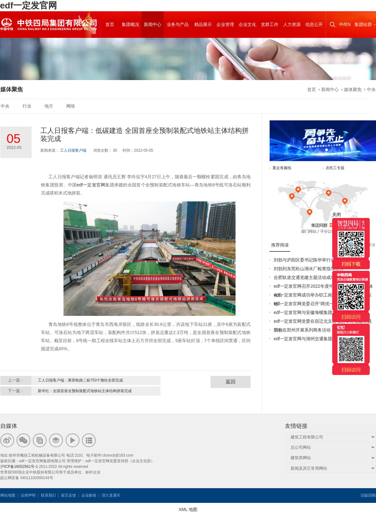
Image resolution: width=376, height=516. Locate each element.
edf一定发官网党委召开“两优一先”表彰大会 (315, 303)
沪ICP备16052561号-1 (19, 466)
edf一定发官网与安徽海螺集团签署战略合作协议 (320, 312)
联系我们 (48, 495)
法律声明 (28, 495)
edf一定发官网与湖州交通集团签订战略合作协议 (320, 338)
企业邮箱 (88, 495)
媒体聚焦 (353, 89)
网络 (70, 106)
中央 (371, 89)
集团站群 (363, 24)
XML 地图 (188, 509)
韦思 (144, 495)
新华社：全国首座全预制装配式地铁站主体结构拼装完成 (85, 391)
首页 (311, 89)
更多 (372, 245)
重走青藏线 (281, 168)
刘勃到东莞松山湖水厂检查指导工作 (309, 268)
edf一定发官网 (28, 5)
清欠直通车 (111, 495)
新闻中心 (330, 89)
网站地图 (7, 495)
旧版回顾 (368, 495)
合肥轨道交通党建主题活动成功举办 (309, 277)
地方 (48, 106)
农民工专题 (335, 168)
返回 (231, 381)
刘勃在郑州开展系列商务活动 (302, 329)
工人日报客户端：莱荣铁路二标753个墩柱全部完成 (80, 380)
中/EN (345, 24)
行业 (27, 106)
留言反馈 (68, 495)
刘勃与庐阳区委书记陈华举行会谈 (306, 259)
